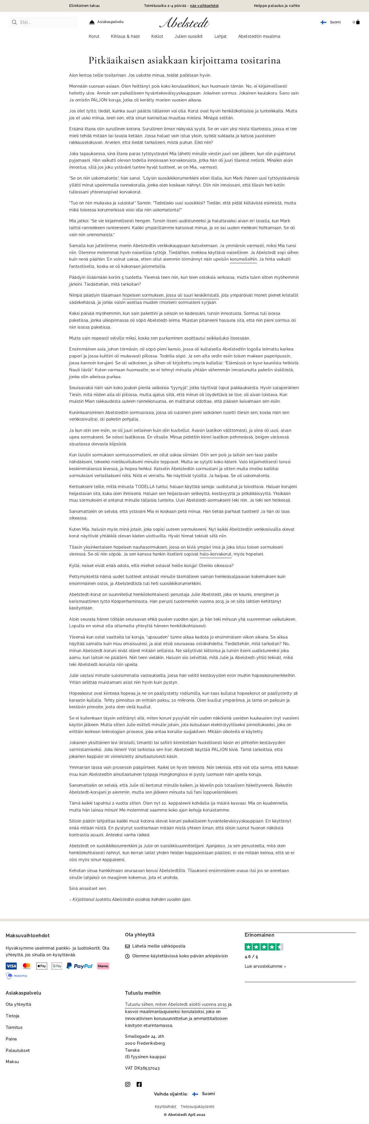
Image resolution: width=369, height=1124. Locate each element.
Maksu (12, 1061)
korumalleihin (243, 259)
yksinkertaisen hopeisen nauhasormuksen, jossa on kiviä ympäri (147, 547)
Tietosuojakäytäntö (197, 1107)
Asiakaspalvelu (110, 22)
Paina (11, 1039)
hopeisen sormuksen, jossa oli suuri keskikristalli (171, 295)
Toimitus (14, 1027)
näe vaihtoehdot (204, 6)
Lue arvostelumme (264, 966)
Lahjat (220, 36)
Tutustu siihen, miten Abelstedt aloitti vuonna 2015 (176, 1004)
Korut (94, 36)
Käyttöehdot (165, 1107)
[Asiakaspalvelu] (92, 22)
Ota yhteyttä (18, 1004)
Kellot (157, 36)
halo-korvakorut (215, 554)
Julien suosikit (189, 36)
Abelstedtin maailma (259, 36)
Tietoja (13, 1016)
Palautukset (18, 1050)
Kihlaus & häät (125, 36)
